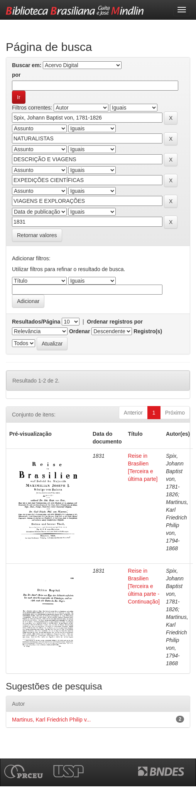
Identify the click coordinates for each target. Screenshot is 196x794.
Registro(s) (147, 331)
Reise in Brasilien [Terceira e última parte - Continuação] (144, 586)
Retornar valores (37, 235)
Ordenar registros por (115, 322)
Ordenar (79, 331)
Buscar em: (26, 65)
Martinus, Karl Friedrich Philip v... (51, 719)
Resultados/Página (36, 322)
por (16, 75)
